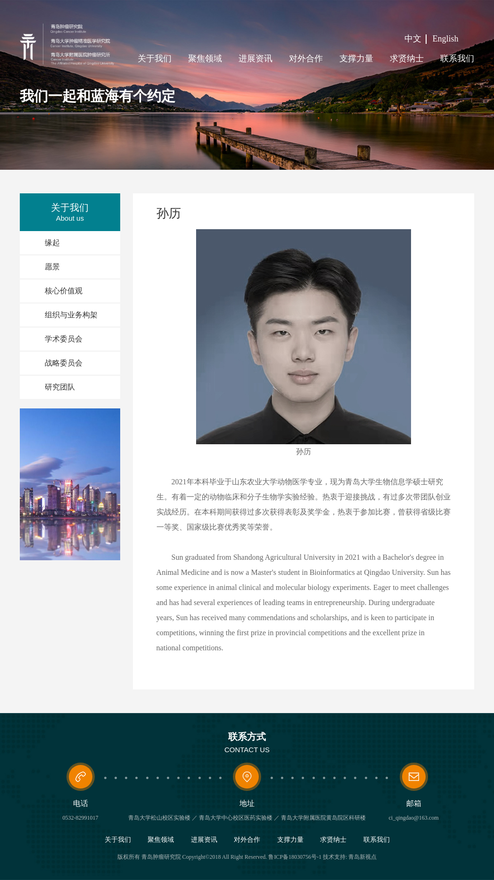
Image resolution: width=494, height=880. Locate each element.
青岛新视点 (362, 857)
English (446, 38)
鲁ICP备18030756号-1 (294, 857)
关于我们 (155, 58)
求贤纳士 (407, 58)
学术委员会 (63, 339)
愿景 (52, 267)
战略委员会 (63, 363)
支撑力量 (356, 58)
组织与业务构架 (71, 315)
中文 (412, 38)
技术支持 (334, 857)
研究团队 (60, 387)
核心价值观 (63, 291)
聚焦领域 (205, 58)
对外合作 (306, 58)
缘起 (52, 243)
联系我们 (457, 58)
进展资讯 (255, 58)
